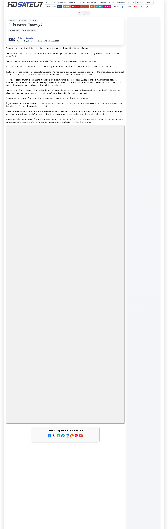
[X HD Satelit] (147, 6)
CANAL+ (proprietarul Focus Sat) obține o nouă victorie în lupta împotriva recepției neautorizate (143, 98)
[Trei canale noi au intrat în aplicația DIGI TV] (55, 361)
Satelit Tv (81, 3)
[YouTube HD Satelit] (135, 6)
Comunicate (62, 3)
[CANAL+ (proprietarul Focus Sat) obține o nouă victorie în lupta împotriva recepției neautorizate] (143, 113)
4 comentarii (14, 30)
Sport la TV (121, 3)
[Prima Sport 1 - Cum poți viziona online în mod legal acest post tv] (55, 404)
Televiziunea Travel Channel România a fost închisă (28, 335)
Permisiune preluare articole (143, 374)
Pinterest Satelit (143, 320)
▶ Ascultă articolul (30, 30)
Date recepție (91, 3)
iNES (92, 6)
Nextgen (99, 6)
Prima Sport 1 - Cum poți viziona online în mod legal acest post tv (30, 400)
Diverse (12, 20)
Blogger (101, 445)
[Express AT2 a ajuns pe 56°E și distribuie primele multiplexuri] (143, 80)
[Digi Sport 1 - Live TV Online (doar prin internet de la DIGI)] (115, 426)
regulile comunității (41, 270)
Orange (66, 6)
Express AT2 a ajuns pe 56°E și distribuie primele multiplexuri (142, 67)
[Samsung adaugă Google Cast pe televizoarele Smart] (143, 52)
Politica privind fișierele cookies (143, 381)
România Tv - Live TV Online (86, 399)
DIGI (59, 6)
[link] (35, 340)
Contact (116, 6)
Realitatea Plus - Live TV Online (88, 379)
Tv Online (139, 3)
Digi (131, 348)
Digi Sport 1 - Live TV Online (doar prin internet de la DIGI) (90, 423)
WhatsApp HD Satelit (143, 295)
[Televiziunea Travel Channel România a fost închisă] (55, 339)
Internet (22, 20)
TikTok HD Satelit (143, 307)
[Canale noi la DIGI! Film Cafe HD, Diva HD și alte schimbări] (115, 361)
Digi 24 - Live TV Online (28, 420)
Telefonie (130, 3)
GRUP (129, 6)
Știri (54, 3)
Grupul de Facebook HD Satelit (143, 288)
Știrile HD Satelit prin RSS (143, 327)
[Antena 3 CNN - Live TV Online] (55, 383)
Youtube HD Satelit (143, 301)
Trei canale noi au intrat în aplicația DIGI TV (30, 356)
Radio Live (149, 3)
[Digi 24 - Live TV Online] (55, 426)
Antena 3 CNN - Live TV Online (28, 379)
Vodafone (75, 6)
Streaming (102, 3)
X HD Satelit (143, 314)
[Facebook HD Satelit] (123, 6)
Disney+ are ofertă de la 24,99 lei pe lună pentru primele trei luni (88, 335)
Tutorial (33, 20)
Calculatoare (51, 6)
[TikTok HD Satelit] (141, 6)
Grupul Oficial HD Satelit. (49, 273)
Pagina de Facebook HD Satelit (143, 279)
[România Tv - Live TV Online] (115, 404)
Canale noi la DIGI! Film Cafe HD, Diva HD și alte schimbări (88, 358)
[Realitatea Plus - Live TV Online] (115, 383)
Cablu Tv (72, 3)
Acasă (48, 3)
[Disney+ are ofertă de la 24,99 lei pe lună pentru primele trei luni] (115, 339)
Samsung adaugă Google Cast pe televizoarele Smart (143, 39)
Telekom (107, 6)
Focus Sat (84, 6)
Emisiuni (111, 3)
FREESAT (139, 348)
